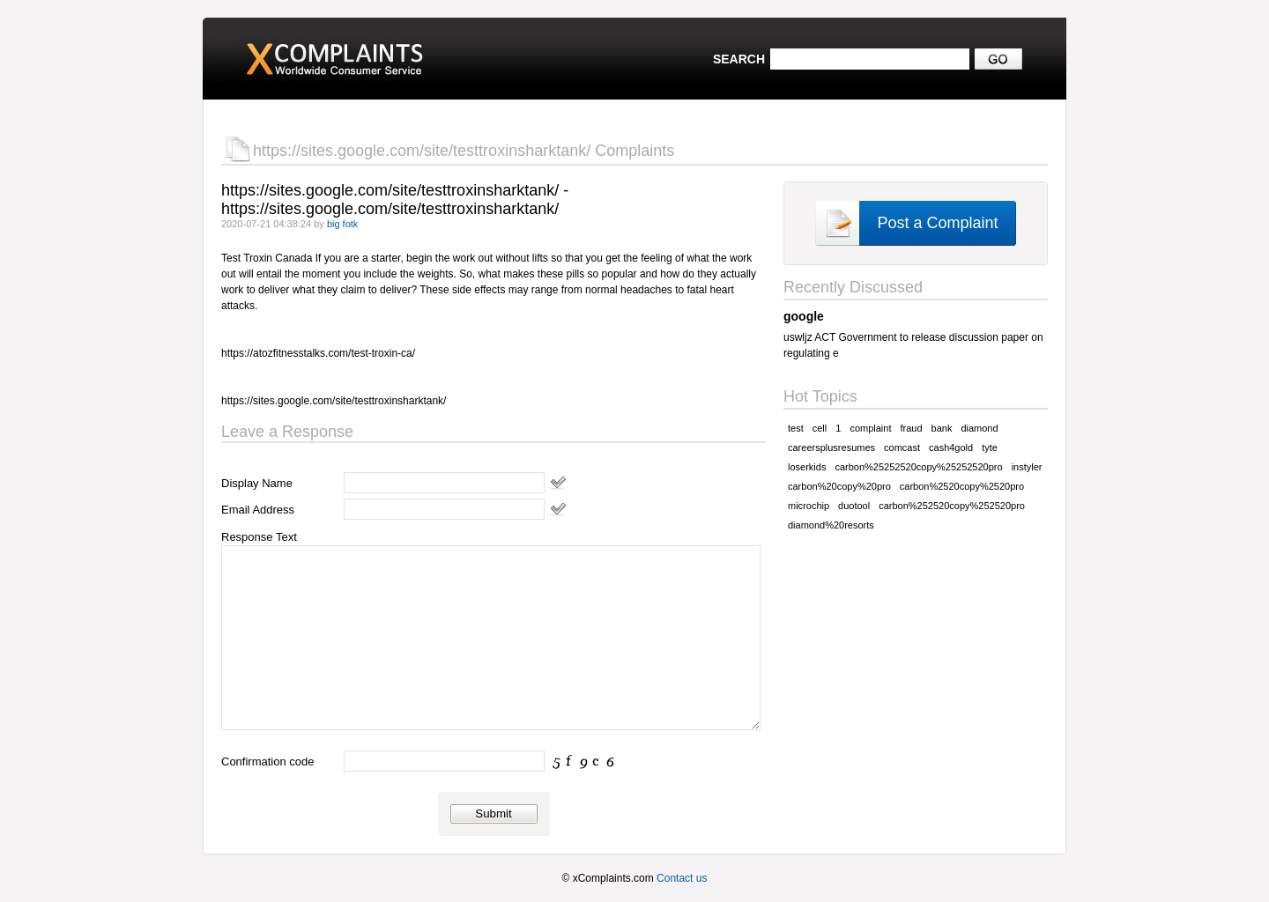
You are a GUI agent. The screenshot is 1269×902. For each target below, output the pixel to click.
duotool (854, 505)
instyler (1027, 467)
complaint (870, 428)
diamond (979, 428)
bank (942, 428)
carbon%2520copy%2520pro (962, 486)
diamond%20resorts (831, 525)
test (796, 428)
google (803, 316)
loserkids (807, 467)
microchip (808, 505)
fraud (911, 428)
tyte (990, 447)
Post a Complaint (937, 223)
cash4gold (951, 447)
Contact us (682, 878)
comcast (902, 447)
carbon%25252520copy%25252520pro (918, 467)
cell (820, 428)
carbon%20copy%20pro (839, 486)
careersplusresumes (831, 447)
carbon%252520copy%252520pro (952, 505)
